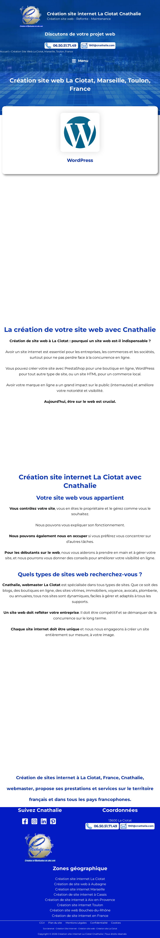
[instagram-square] (35, 821)
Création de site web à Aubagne (80, 884)
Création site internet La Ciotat (80, 879)
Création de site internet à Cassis (80, 895)
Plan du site (54, 922)
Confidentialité (99, 922)
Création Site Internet (66, 928)
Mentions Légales (76, 922)
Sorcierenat (48, 928)
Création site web (86, 928)
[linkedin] (44, 821)
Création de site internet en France (80, 916)
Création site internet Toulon (80, 905)
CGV (40, 922)
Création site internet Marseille (80, 889)
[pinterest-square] (54, 821)
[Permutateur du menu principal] (80, 61)
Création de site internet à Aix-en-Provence (80, 900)
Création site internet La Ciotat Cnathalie (94, 14)
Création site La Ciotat (106, 928)
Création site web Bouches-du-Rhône (80, 910)
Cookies (117, 922)
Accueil (4, 52)
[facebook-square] (26, 821)
